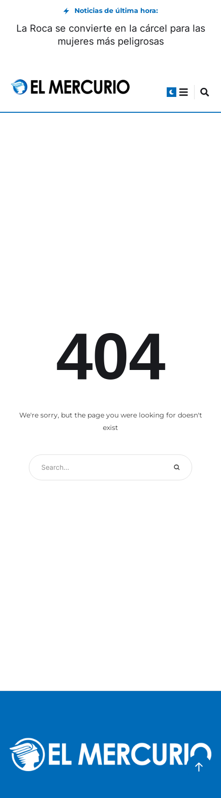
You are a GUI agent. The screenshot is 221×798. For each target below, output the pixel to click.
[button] (171, 92)
